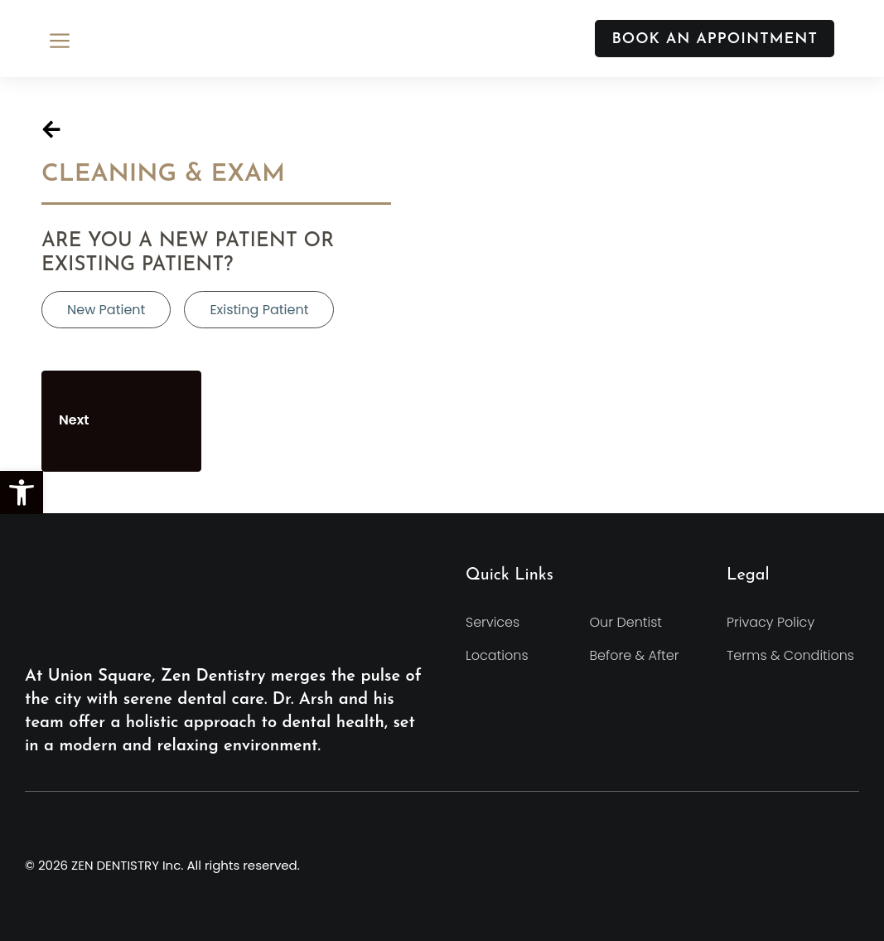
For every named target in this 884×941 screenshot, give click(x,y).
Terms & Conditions (790, 655)
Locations (497, 655)
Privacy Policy (770, 622)
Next (121, 421)
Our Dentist (626, 622)
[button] (21, 492)
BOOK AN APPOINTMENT (714, 39)
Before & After (634, 655)
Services (492, 622)
